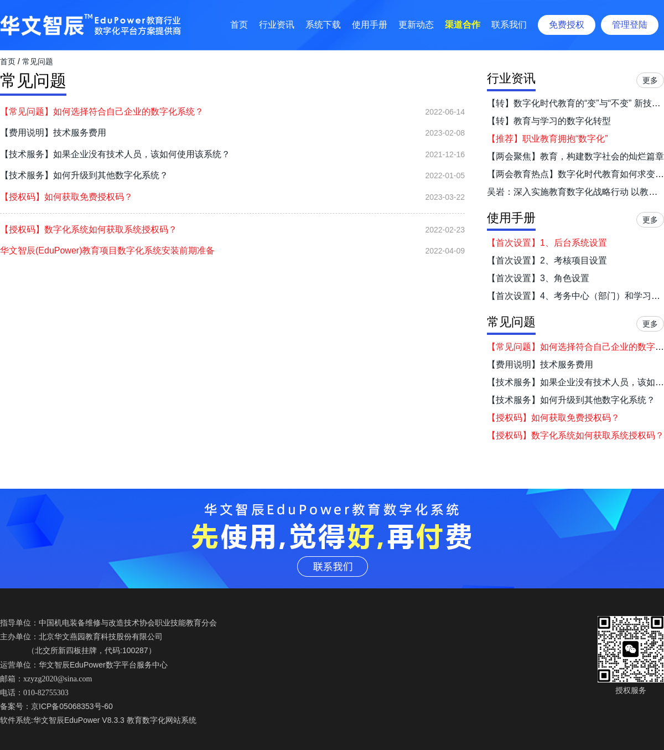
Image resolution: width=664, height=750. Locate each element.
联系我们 (509, 24)
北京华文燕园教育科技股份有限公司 (101, 636)
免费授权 (566, 24)
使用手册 (369, 24)
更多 (650, 80)
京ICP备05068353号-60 (72, 706)
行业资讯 (276, 24)
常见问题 (37, 61)
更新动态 (416, 24)
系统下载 (323, 24)
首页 (239, 24)
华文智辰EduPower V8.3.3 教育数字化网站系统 (114, 720)
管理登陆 (629, 24)
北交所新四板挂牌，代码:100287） (95, 650)
